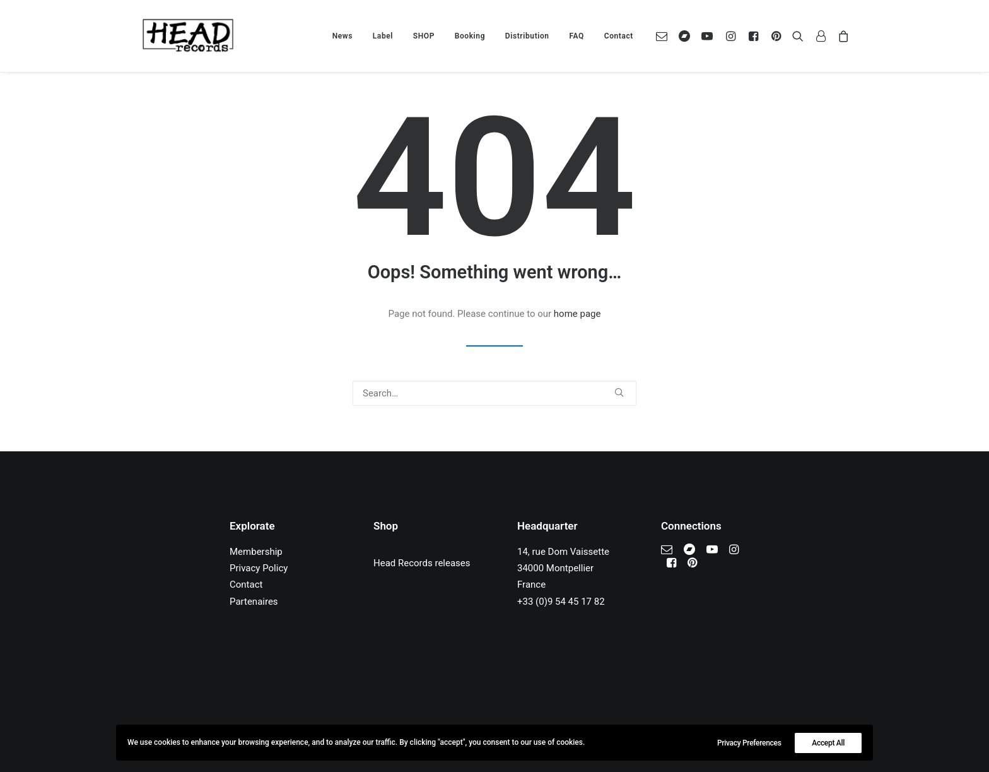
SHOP (424, 36)
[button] (664, 36)
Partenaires (254, 601)
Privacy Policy (259, 568)
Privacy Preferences (749, 743)
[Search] (494, 393)
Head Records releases (422, 563)
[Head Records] (188, 36)
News (342, 36)
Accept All (828, 743)
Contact (618, 36)
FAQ (576, 36)
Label (383, 36)
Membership (256, 551)
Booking (470, 36)
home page (577, 313)
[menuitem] (342, 36)
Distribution (527, 36)
